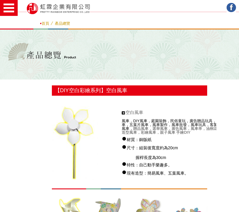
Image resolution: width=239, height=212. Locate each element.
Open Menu (9, 8)
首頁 (45, 23)
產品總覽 (62, 23)
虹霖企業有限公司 (58, 8)
